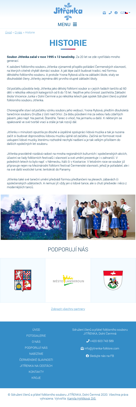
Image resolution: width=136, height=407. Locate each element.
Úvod (8, 32)
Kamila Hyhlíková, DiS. (81, 398)
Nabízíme (36, 354)
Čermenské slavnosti (36, 360)
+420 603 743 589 (102, 341)
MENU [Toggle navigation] (68, 24)
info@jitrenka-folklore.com (101, 348)
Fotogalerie (36, 336)
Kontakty (36, 372)
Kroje (36, 378)
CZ (124, 13)
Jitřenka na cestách (36, 366)
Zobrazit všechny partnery (68, 309)
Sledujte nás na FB (102, 356)
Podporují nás (36, 348)
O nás (18, 32)
